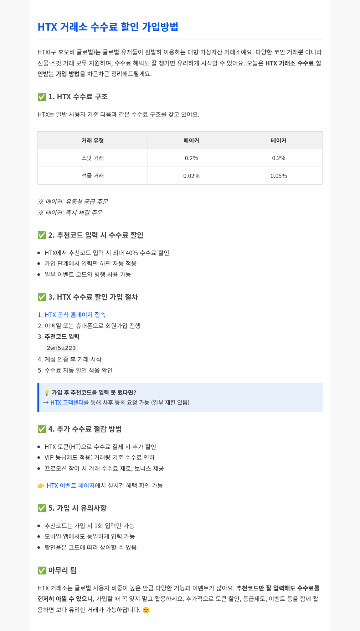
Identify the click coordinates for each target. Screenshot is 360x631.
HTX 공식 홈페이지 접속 (75, 314)
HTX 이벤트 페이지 (71, 484)
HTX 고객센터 (66, 401)
